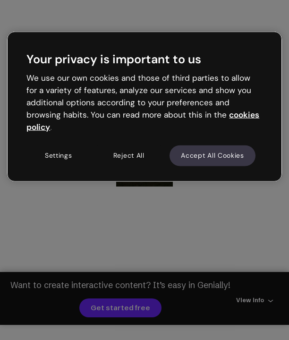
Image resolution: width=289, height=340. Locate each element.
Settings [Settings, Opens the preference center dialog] (58, 155)
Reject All (128, 155)
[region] (144, 107)
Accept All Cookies (212, 155)
